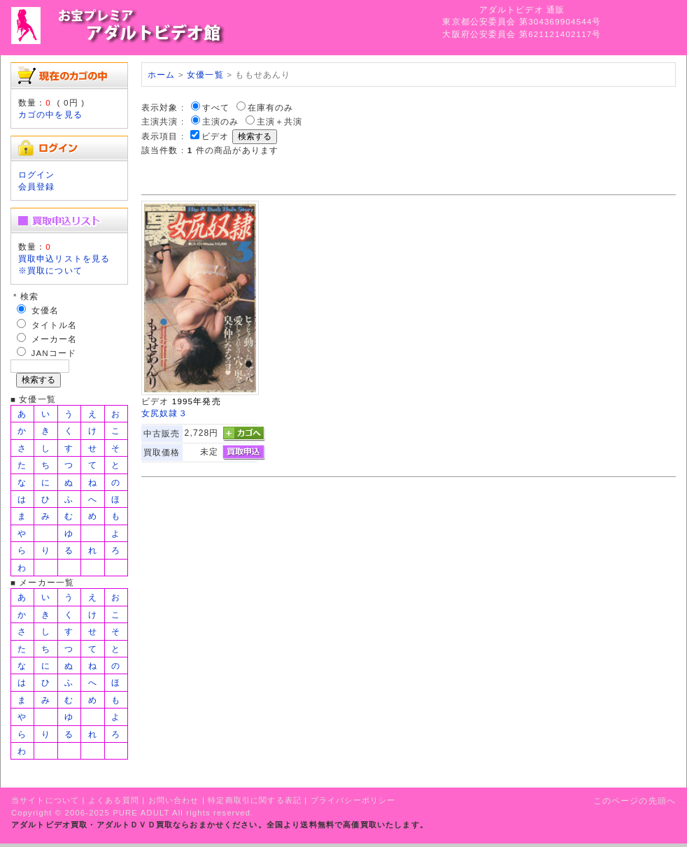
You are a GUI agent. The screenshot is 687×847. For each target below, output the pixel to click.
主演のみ (220, 121)
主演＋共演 (280, 121)
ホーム (161, 74)
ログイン (36, 174)
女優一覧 (205, 74)
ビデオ (215, 136)
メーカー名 (54, 338)
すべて (215, 107)
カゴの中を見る (50, 114)
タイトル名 (54, 324)
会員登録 (36, 186)
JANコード (54, 352)
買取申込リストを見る (64, 258)
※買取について (50, 270)
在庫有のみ (271, 107)
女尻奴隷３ (164, 413)
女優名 (45, 310)
